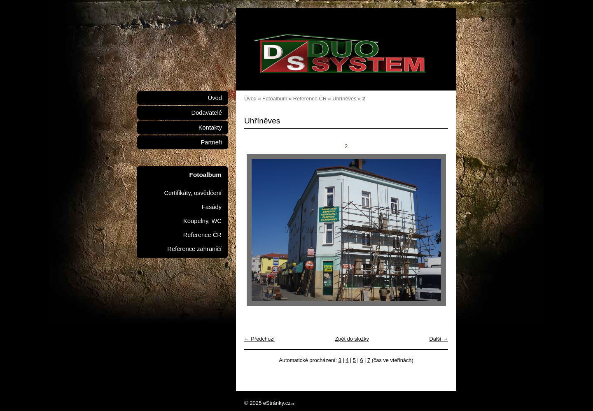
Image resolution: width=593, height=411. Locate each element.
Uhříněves (344, 98)
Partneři (211, 142)
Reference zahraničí (194, 249)
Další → (438, 339)
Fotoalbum (274, 98)
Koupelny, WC (202, 221)
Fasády (212, 207)
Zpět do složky (352, 339)
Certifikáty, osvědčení (193, 193)
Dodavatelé (206, 112)
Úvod (250, 98)
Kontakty (210, 127)
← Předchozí (259, 339)
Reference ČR (310, 98)
